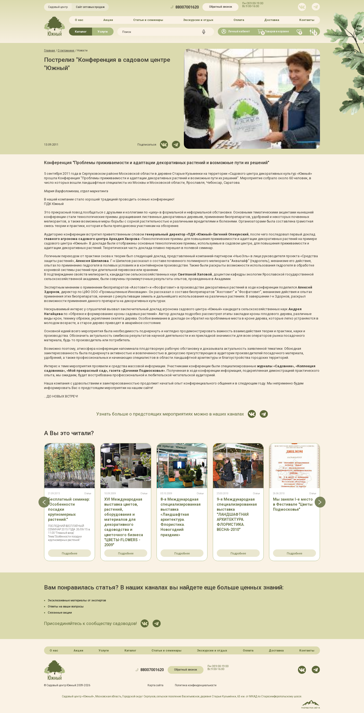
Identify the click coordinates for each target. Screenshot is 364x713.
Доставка (271, 20)
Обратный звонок (220, 6)
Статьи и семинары (148, 20)
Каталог (80, 31)
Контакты (306, 20)
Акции (108, 20)
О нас (79, 20)
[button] (43, 502)
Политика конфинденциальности (195, 685)
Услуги (103, 31)
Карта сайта (155, 685)
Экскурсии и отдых (198, 20)
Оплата (238, 20)
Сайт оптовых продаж (90, 7)
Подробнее (69, 553)
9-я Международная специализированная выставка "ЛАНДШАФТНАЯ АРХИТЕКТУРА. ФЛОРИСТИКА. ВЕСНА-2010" (237, 514)
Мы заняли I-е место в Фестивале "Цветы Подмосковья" (293, 504)
